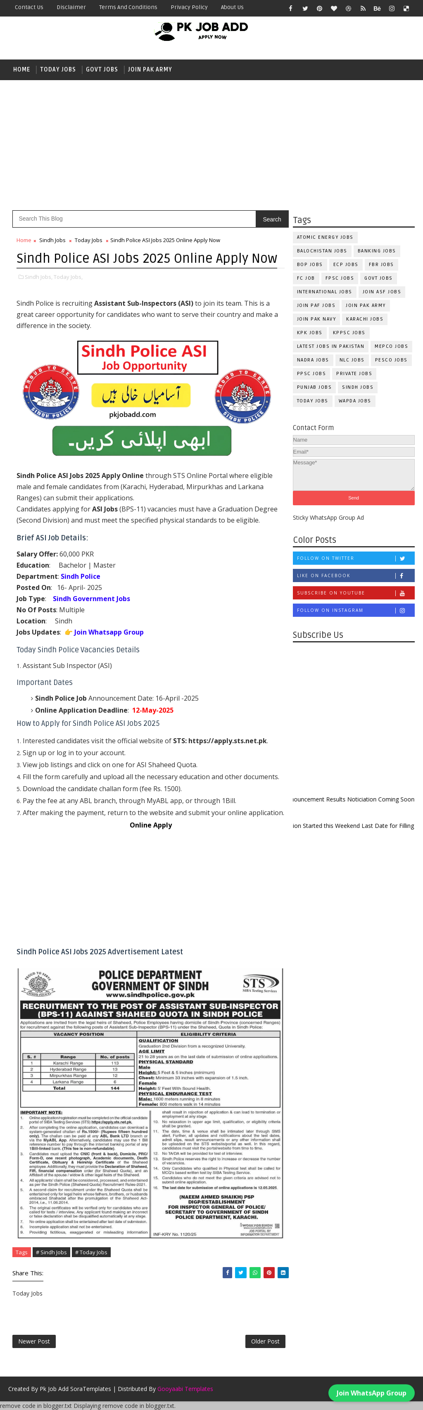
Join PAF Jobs (316, 305)
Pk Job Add (54, 1389)
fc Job (306, 278)
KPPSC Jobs (349, 333)
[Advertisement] (211, 144)
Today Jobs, (68, 277)
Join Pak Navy (316, 319)
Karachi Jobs (364, 319)
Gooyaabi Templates (185, 1389)
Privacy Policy (189, 7)
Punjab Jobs (314, 387)
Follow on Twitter (355, 558)
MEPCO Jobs (391, 346)
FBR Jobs (381, 265)
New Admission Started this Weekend (318, 826)
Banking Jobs (377, 251)
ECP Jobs (346, 265)
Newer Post (34, 1341)
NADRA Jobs (313, 360)
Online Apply (151, 825)
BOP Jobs (310, 265)
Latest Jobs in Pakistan (331, 346)
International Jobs (324, 292)
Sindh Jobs (357, 387)
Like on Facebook (355, 576)
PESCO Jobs (391, 360)
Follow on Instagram (355, 610)
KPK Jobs (310, 333)
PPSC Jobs (311, 374)
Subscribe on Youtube (355, 593)
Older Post (265, 1341)
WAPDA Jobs (355, 401)
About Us (232, 7)
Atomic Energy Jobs (325, 237)
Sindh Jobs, (38, 277)
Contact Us (29, 7)
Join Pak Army (150, 69)
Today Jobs (58, 69)
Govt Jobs (102, 69)
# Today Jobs (91, 1252)
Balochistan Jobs (322, 251)
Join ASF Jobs (382, 292)
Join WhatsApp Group (371, 1389)
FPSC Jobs (340, 278)
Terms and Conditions (128, 7)
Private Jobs (354, 374)
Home (21, 69)
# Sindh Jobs (51, 1252)
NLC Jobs (352, 360)
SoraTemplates (90, 1389)
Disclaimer (71, 7)
